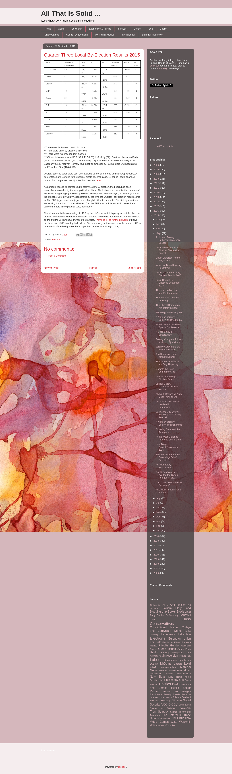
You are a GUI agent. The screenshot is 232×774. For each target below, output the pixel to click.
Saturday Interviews (152, 34)
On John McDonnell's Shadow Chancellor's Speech (168, 250)
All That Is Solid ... (70, 13)
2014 (157, 536)
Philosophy (171, 679)
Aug (158, 498)
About (61, 28)
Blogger (122, 766)
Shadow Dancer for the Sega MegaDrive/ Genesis (168, 457)
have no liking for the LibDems (113, 220)
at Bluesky (161, 68)
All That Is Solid (165, 146)
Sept (159, 233)
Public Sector (181, 687)
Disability (154, 634)
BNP (164, 611)
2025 (157, 169)
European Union (179, 638)
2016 (157, 210)
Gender (137, 28)
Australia (154, 608)
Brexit (180, 611)
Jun (158, 507)
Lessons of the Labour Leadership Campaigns (167, 404)
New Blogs (157, 676)
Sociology (77, 28)
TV (174, 718)
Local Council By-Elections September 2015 (168, 283)
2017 (157, 206)
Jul (158, 503)
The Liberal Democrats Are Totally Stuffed (168, 306)
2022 (157, 183)
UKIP (180, 718)
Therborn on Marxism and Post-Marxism (167, 291)
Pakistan (154, 680)
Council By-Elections (77, 34)
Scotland (186, 697)
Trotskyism (165, 718)
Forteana (186, 642)
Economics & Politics (100, 28)
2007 (157, 568)
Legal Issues (184, 660)
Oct (158, 228)
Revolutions (156, 694)
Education (184, 634)
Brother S (162, 615)
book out (154, 65)
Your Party (160, 725)
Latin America (170, 660)
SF (173, 700)
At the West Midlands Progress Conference (168, 438)
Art (189, 605)
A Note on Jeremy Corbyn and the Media (169, 318)
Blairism (167, 608)
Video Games (52, 34)
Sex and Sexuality (160, 700)
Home (48, 28)
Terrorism (155, 715)
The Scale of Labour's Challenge (167, 299)
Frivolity (164, 645)
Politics (165, 684)
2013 (157, 540)
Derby (188, 631)
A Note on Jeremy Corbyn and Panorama (169, 423)
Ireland (182, 655)
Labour (156, 660)
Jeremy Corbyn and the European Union (168, 348)
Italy (189, 656)
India (160, 656)
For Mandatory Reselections (164, 466)
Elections (57, 239)
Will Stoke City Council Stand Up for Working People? (168, 414)
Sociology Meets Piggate (169, 312)
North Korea (183, 676)
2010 (157, 554)
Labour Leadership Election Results (165, 378)
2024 (157, 174)
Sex (151, 28)
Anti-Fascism (178, 604)
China (153, 619)
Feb (158, 526)
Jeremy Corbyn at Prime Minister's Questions (168, 341)
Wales (174, 722)
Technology (185, 711)
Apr (158, 516)
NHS (170, 676)
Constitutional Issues (164, 627)
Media (154, 670)
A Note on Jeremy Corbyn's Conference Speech (168, 240)
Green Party (184, 649)
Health (154, 652)
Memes (163, 670)
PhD (161, 680)
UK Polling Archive (104, 34)
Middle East (175, 670)
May (158, 512)
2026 (157, 165)
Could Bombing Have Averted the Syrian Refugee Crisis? (167, 475)
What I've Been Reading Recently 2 (168, 266)
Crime (178, 630)
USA (188, 718)
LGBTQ (154, 663)
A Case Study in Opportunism (164, 333)
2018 (157, 201)
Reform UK (171, 691)
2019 (157, 197)
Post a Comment (57, 255)
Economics (168, 634)
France (153, 645)
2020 (157, 192)
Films (177, 642)
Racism (154, 691)
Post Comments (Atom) (99, 277)
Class (186, 619)
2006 (157, 573)
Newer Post (51, 267)
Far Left (122, 28)
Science (177, 697)
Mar (158, 521)
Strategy (163, 711)
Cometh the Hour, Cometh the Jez (165, 370)
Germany (186, 645)
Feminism (167, 642)
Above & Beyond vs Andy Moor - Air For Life (169, 395)
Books (163, 28)
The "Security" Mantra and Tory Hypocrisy (167, 363)
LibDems (165, 663)
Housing (165, 652)
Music (187, 670)
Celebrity (173, 615)
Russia (176, 694)
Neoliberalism (184, 673)
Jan (158, 530)
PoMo (176, 684)
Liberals (178, 663)
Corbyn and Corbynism (170, 629)
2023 (157, 178)
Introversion (170, 655)
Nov (158, 224)
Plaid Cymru (185, 680)
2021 (157, 187)
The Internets (171, 715)
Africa (165, 605)
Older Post (134, 267)
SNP (179, 700)
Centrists (185, 615)
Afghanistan (155, 605)
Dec (158, 219)
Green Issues (167, 648)
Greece (153, 649)
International (128, 34)
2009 (157, 559)
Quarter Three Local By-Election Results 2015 (92, 55)
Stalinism (171, 708)
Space (153, 708)
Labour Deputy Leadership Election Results (167, 386)
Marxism (185, 667)
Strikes (173, 711)
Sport (161, 708)
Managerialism (168, 667)
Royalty (167, 694)
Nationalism (156, 673)
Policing (154, 684)
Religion (186, 691)
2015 (157, 215)
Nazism (169, 673)
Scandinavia (166, 697)
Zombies (170, 725)
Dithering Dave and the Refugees (168, 431)
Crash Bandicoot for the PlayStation (168, 259)
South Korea (185, 705)
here (98, 180)
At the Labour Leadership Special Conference (169, 326)
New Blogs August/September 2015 (167, 447)
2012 (157, 545)
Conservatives (162, 623)
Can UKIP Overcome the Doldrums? (169, 484)
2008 (157, 563)
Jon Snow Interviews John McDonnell (166, 355)
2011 (157, 550)
